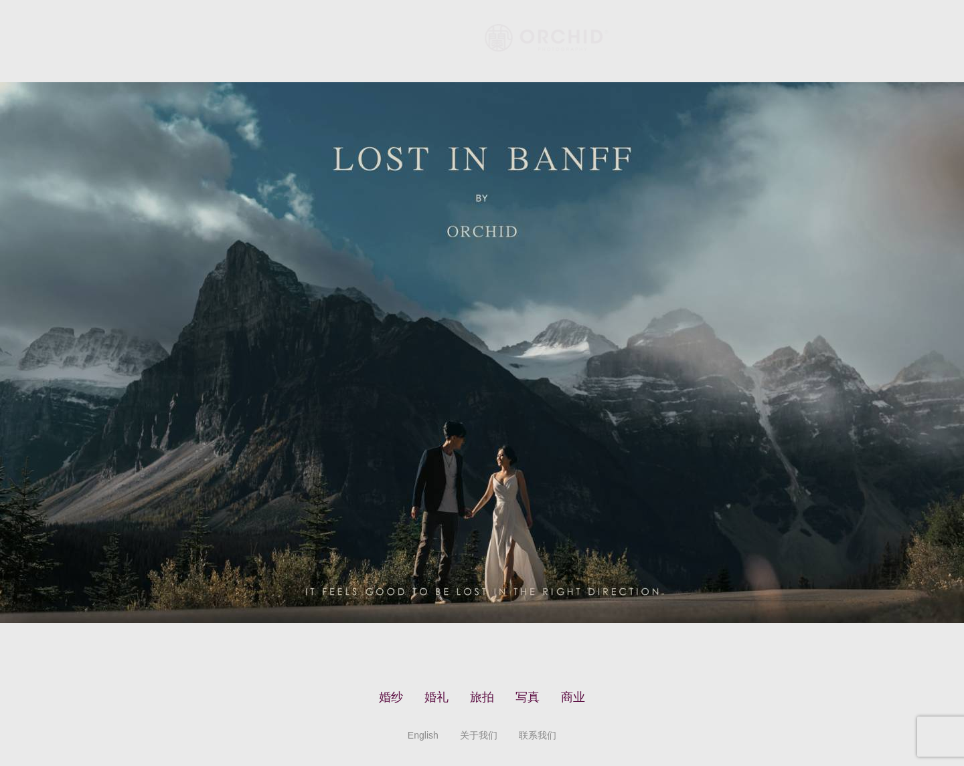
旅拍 (482, 697)
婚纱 (391, 697)
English (423, 735)
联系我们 (537, 735)
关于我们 (478, 735)
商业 (573, 697)
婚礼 (436, 697)
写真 (527, 697)
